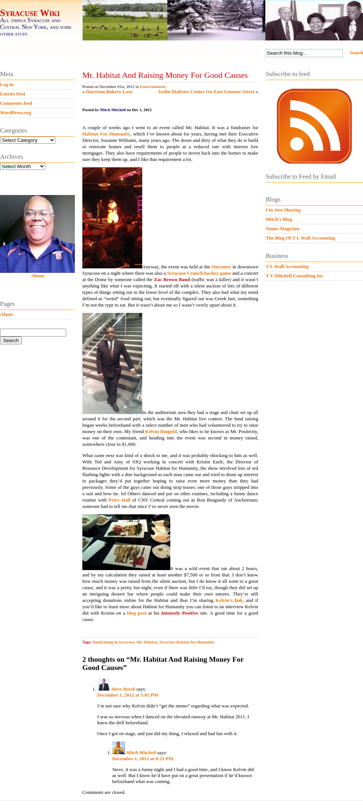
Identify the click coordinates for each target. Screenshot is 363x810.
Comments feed (16, 103)
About (37, 275)
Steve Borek (123, 689)
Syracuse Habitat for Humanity (187, 642)
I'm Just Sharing (283, 210)
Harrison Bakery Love (109, 91)
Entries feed (12, 94)
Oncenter (221, 267)
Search (356, 52)
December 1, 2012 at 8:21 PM (142, 758)
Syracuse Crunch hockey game (199, 273)
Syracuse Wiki (30, 13)
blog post (137, 613)
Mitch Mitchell (141, 752)
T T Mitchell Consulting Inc (295, 275)
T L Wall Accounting (287, 266)
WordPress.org (15, 112)
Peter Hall (119, 500)
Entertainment (153, 86)
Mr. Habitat (147, 642)
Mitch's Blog (279, 219)
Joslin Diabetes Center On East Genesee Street (206, 91)
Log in (6, 84)
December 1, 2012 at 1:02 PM (127, 695)
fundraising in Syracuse (113, 642)
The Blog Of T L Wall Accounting (300, 238)
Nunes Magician (282, 228)
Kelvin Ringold (161, 431)
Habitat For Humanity (106, 134)
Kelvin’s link (229, 600)
